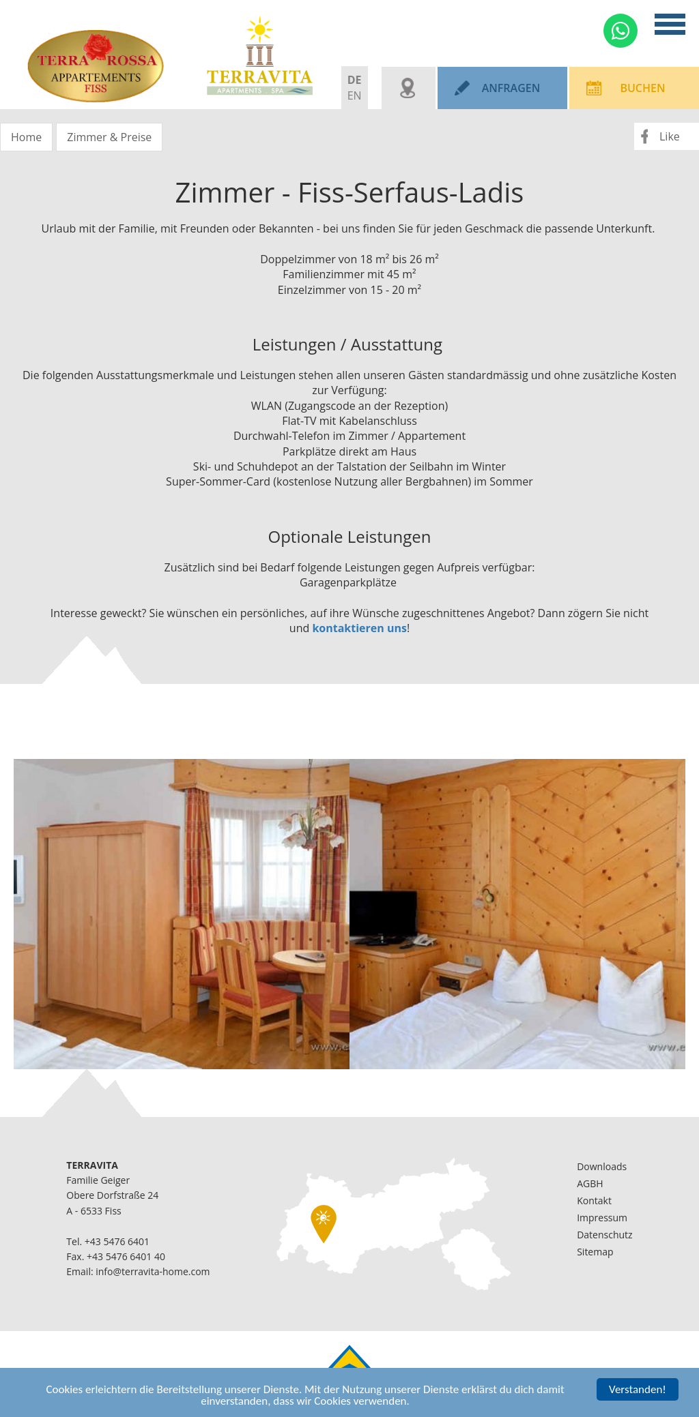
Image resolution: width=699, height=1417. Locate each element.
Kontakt (594, 1200)
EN (354, 95)
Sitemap (595, 1251)
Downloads (602, 1166)
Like (669, 136)
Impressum (602, 1217)
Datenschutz (604, 1234)
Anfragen (511, 87)
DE (354, 79)
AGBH (590, 1183)
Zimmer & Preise (109, 137)
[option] (182, 914)
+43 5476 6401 (117, 1241)
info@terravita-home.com (153, 1271)
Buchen (642, 87)
